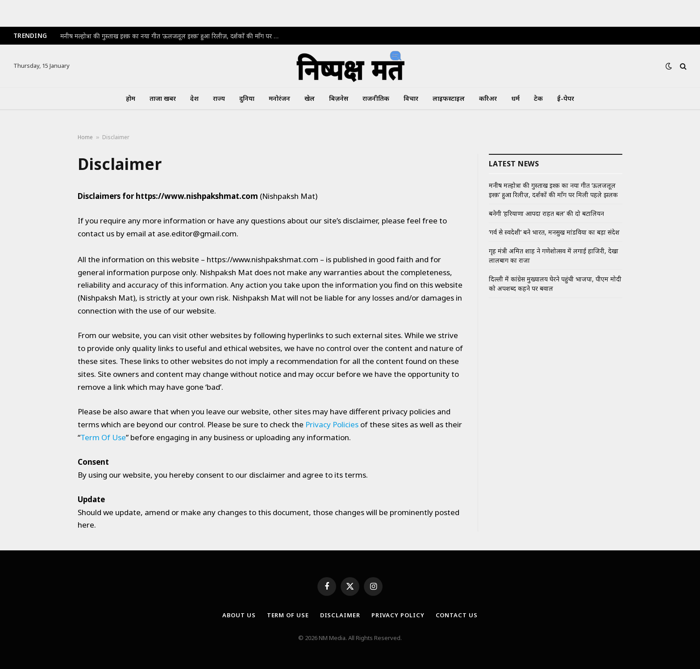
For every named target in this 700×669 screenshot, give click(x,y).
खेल (309, 98)
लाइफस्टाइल (449, 98)
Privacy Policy (398, 615)
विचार (411, 98)
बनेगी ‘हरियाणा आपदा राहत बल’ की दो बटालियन (546, 213)
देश (194, 98)
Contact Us (457, 615)
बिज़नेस (338, 98)
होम (130, 98)
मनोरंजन (279, 98)
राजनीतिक (375, 98)
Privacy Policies (331, 424)
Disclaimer (340, 615)
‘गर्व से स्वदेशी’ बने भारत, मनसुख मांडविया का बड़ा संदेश (554, 232)
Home (85, 137)
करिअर (488, 98)
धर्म (515, 98)
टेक (538, 98)
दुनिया (246, 98)
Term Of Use (103, 437)
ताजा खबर (163, 98)
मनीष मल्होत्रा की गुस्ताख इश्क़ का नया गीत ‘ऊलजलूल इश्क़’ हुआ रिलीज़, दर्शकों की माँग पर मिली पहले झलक (171, 36)
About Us (238, 615)
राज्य (219, 98)
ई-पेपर (565, 98)
